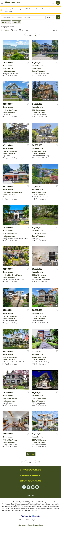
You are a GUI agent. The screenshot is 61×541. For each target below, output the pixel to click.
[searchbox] (22, 17)
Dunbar (4, 22)
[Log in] (58, 3)
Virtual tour (47, 99)
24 (26, 305)
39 (26, 58)
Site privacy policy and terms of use (30, 525)
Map (15, 30)
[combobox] (23, 17)
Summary (25, 30)
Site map (30, 495)
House (15, 22)
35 (26, 181)
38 (26, 429)
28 (55, 181)
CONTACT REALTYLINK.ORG (30, 481)
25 (55, 388)
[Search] (52, 3)
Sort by (54, 30)
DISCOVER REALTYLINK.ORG (30, 470)
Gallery (6, 30)
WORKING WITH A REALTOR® (31, 475)
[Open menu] (2, 3)
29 (55, 264)
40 (55, 58)
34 (26, 99)
